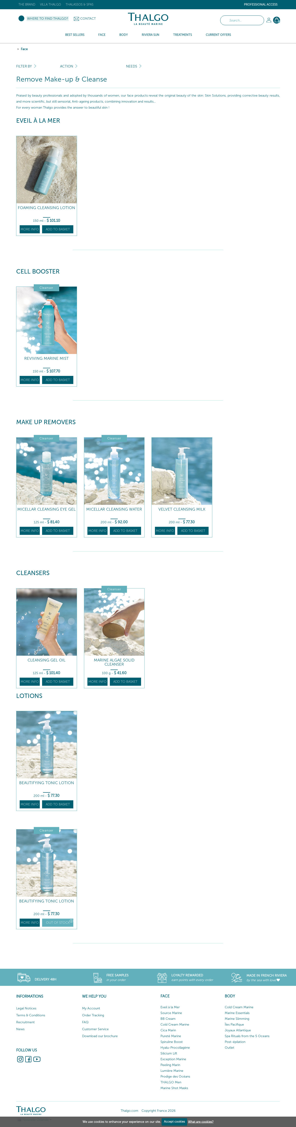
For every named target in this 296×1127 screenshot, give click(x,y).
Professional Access (261, 4)
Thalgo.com (129, 1111)
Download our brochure (100, 1036)
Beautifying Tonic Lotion (46, 783)
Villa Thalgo (50, 4)
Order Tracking (93, 1015)
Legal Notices (26, 1008)
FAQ (85, 1022)
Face (24, 49)
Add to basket (58, 229)
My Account (91, 1008)
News (20, 1029)
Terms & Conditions (30, 1015)
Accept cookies (174, 1121)
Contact (88, 19)
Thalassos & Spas (79, 4)
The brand (26, 4)
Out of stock (59, 922)
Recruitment (25, 1022)
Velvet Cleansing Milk (181, 509)
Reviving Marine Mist (46, 358)
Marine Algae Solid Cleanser (114, 662)
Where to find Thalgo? (47, 19)
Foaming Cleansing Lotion (46, 208)
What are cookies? (200, 1121)
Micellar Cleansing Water (114, 509)
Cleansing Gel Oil (46, 660)
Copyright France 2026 (159, 1111)
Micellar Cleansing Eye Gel (46, 509)
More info (30, 229)
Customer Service (95, 1029)
